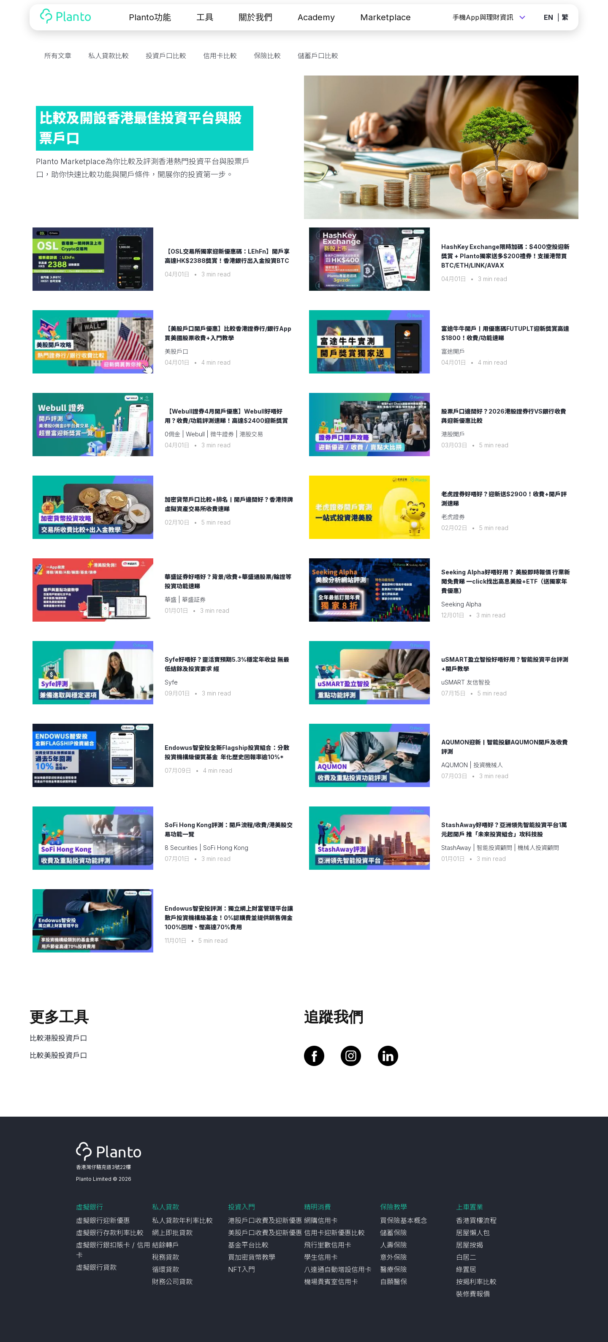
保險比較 (267, 55)
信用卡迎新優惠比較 (334, 1232)
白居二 (466, 1257)
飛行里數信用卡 (327, 1245)
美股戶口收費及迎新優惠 (265, 1232)
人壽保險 (393, 1245)
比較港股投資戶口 (58, 1038)
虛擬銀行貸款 (96, 1267)
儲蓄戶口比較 (318, 55)
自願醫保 (393, 1281)
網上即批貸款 (172, 1232)
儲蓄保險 (393, 1232)
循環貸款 (165, 1269)
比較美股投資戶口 (58, 1055)
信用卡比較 (220, 55)
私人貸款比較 (108, 55)
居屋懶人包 (473, 1232)
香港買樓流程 (476, 1220)
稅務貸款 (165, 1257)
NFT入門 (241, 1269)
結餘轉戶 (165, 1245)
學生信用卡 (321, 1257)
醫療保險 (393, 1269)
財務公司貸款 (172, 1281)
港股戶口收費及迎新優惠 (265, 1220)
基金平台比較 (248, 1245)
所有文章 (57, 55)
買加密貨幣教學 (251, 1257)
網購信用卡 (321, 1220)
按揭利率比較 (476, 1281)
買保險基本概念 (403, 1220)
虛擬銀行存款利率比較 (110, 1232)
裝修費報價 (473, 1294)
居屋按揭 (469, 1245)
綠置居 (466, 1269)
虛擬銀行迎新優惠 (103, 1220)
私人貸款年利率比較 (182, 1220)
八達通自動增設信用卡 (338, 1269)
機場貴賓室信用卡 (331, 1281)
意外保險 (393, 1257)
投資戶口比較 (166, 55)
